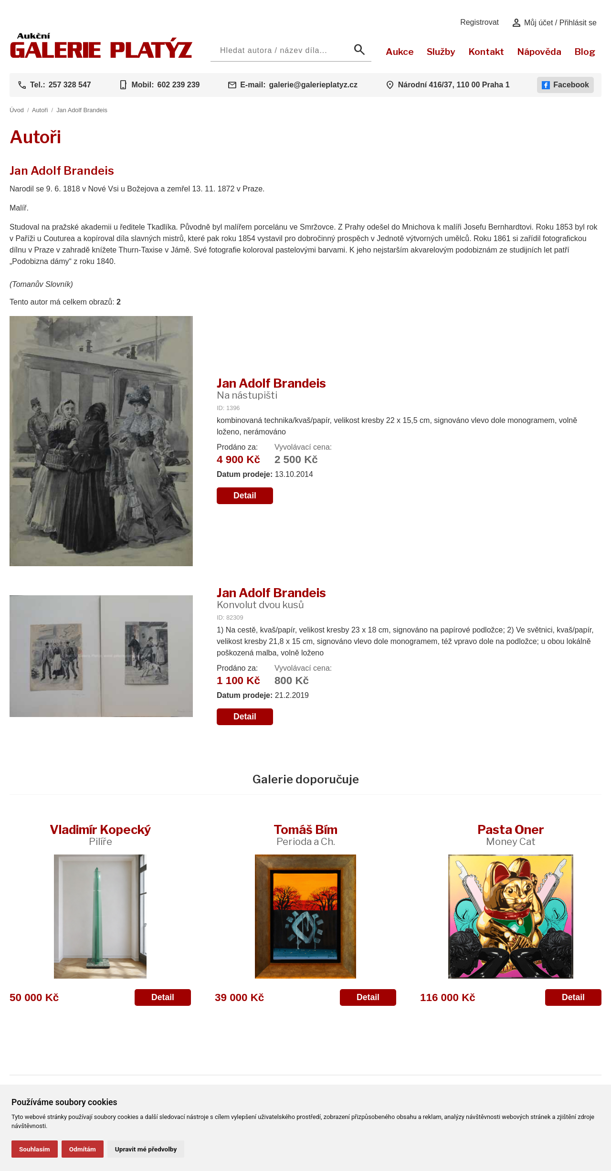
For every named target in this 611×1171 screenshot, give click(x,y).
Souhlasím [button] (34, 1149)
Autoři (40, 110)
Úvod (17, 110)
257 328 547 (70, 85)
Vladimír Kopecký (100, 834)
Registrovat (479, 22)
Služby (441, 51)
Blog (584, 51)
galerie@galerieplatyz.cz (313, 85)
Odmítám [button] (82, 1149)
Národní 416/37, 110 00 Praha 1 (454, 85)
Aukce (400, 51)
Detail (244, 495)
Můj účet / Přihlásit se (554, 23)
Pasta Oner (510, 834)
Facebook (565, 85)
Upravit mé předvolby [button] (146, 1149)
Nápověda (539, 51)
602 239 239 (178, 85)
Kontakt (486, 51)
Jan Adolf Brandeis (81, 110)
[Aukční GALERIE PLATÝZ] (101, 56)
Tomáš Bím (305, 834)
